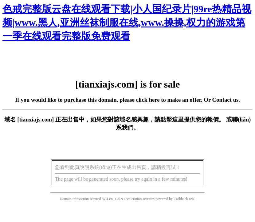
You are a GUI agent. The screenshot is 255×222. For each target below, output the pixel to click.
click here (148, 100)
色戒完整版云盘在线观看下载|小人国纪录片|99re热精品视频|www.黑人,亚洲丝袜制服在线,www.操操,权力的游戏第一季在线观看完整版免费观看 (126, 22)
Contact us (225, 100)
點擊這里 (172, 119)
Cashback (181, 199)
